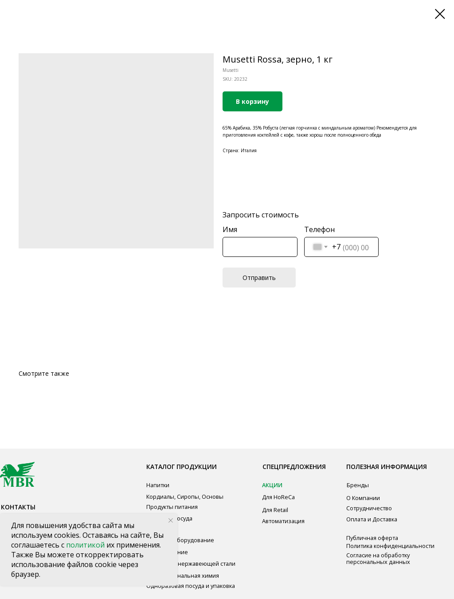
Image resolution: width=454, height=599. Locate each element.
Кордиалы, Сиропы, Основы (184, 496)
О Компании (363, 498)
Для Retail (275, 510)
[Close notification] (170, 520)
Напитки (157, 485)
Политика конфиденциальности (390, 546)
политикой (86, 545)
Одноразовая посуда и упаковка (190, 586)
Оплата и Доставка (371, 519)
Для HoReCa (278, 497)
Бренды (358, 485)
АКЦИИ (272, 485)
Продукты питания (172, 507)
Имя (230, 229)
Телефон (319, 229)
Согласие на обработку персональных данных (378, 558)
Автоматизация (283, 521)
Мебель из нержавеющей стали (190, 563)
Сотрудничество (369, 508)
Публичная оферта (372, 538)
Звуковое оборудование (180, 540)
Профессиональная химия (182, 575)
